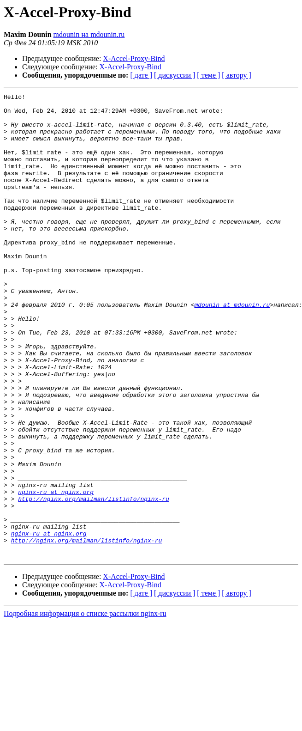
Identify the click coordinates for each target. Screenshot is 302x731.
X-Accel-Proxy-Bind (134, 58)
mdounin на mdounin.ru (89, 34)
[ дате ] (141, 75)
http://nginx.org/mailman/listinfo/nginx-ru (93, 580)
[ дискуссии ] (174, 75)
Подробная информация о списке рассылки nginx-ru (85, 706)
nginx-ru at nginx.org (56, 572)
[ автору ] (236, 75)
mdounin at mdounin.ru (232, 347)
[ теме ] (208, 75)
